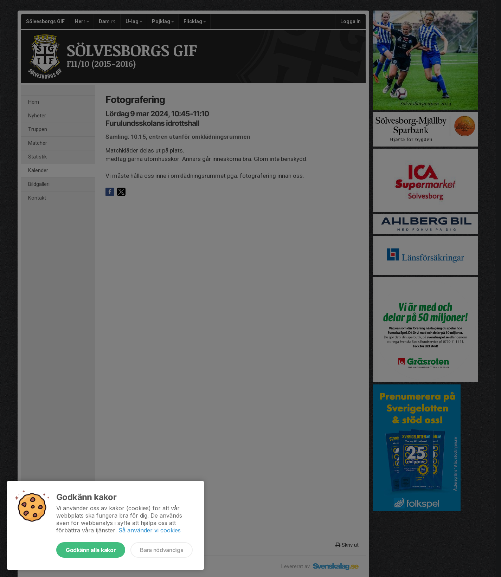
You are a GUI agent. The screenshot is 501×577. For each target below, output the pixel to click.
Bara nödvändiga (161, 549)
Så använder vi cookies (149, 530)
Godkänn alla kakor (91, 549)
